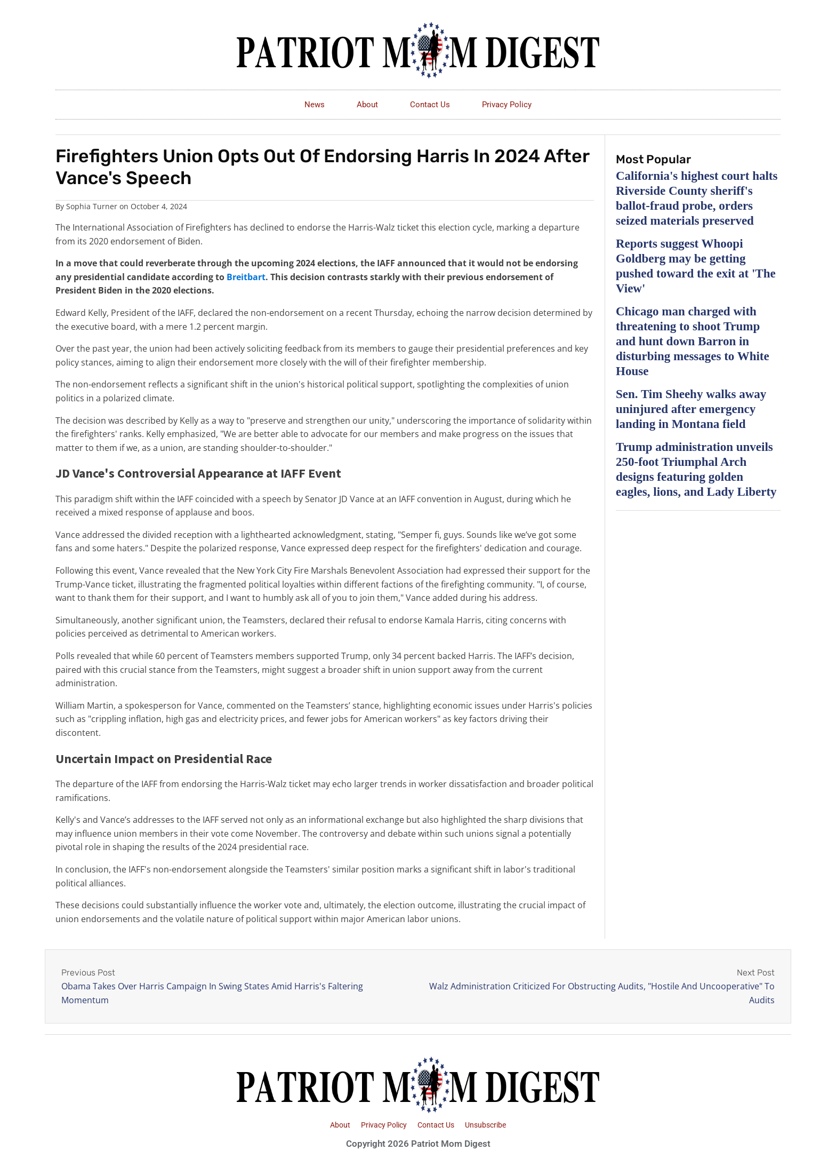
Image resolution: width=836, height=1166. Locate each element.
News (314, 104)
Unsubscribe (485, 1125)
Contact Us (430, 104)
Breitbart (246, 277)
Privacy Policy (507, 104)
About (367, 104)
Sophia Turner (91, 206)
